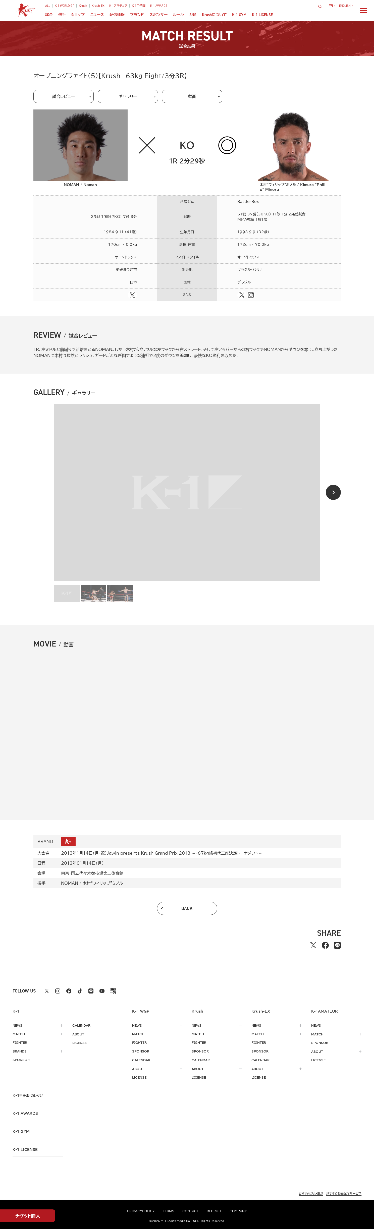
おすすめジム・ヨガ (311, 1192)
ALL (47, 5)
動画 (192, 96)
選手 (62, 15)
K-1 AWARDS (158, 5)
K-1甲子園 (138, 5)
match (19, 1033)
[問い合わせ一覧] (332, 6)
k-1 (28, 1094)
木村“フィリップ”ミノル (103, 883)
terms (168, 1210)
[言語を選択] (346, 5)
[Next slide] (333, 492)
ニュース (97, 15)
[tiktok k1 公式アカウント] (79, 991)
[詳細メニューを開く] (363, 10)
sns (192, 15)
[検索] (321, 6)
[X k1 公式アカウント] (46, 991)
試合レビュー (63, 96)
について (214, 15)
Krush (83, 5)
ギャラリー (128, 96)
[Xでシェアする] (313, 945)
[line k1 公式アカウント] (90, 991)
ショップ (78, 15)
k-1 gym (21, 1131)
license (79, 1042)
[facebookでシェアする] (325, 945)
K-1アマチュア (118, 5)
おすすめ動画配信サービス (343, 1192)
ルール (178, 15)
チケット (27, 1215)
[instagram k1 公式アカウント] (57, 991)
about (78, 1033)
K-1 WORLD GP (64, 5)
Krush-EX (98, 5)
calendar (81, 1025)
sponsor (21, 1059)
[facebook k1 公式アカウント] (68, 991)
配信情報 (117, 15)
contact (190, 1210)
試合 (49, 15)
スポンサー (158, 15)
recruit (214, 1210)
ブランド (137, 15)
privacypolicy (141, 1210)
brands (20, 1050)
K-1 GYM (239, 15)
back (187, 908)
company (238, 1210)
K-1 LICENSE (262, 15)
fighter (20, 1042)
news (17, 1025)
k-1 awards (25, 1113)
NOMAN (69, 883)
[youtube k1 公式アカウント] (101, 991)
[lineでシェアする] (337, 945)
